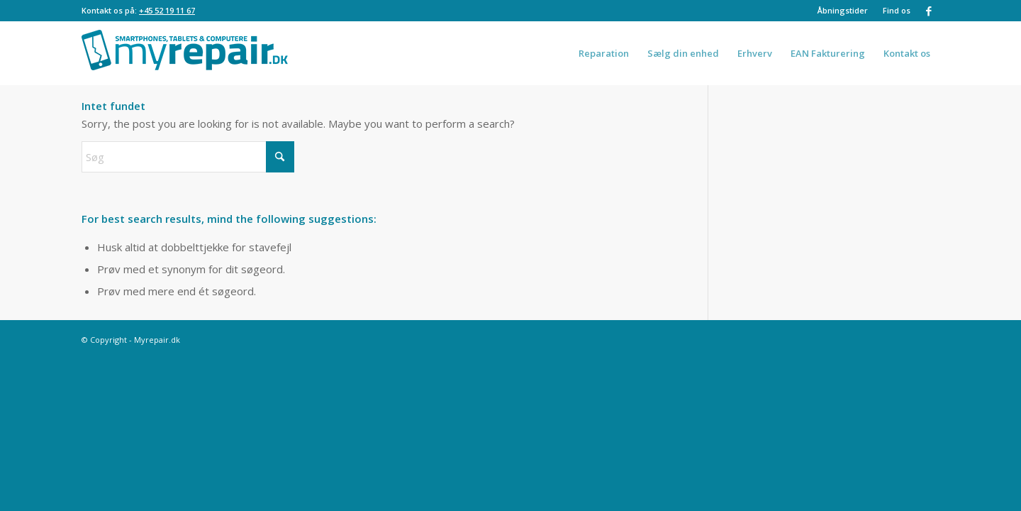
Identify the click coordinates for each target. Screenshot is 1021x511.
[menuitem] (843, 10)
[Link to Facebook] (928, 10)
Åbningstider (843, 10)
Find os (896, 10)
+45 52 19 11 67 (167, 10)
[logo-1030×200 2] (185, 53)
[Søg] (188, 156)
